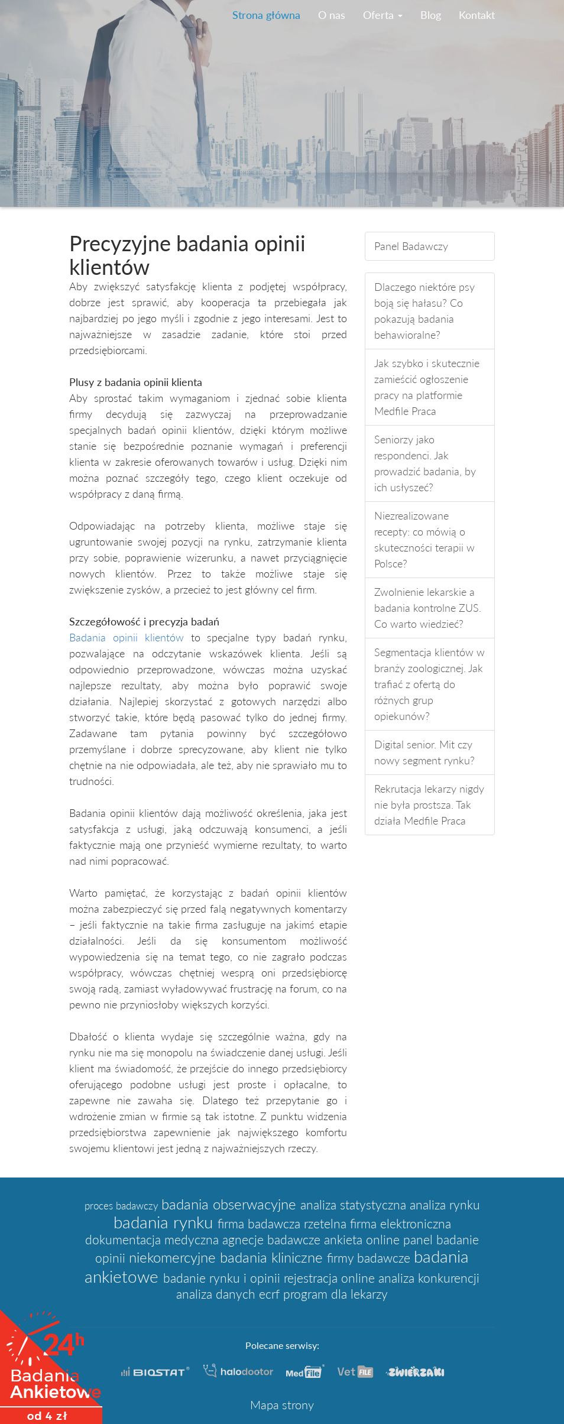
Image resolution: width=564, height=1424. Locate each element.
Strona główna (266, 14)
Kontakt (477, 14)
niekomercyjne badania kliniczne (228, 1257)
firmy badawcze (370, 1258)
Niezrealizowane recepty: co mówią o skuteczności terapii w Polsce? (424, 539)
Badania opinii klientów (126, 637)
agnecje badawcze (273, 1239)
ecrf (271, 1294)
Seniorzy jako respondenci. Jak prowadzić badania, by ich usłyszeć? (425, 463)
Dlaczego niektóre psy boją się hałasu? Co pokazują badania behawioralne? (424, 310)
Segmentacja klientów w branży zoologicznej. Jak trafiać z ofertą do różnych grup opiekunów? (429, 683)
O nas (331, 14)
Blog (430, 14)
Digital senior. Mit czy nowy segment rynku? (424, 752)
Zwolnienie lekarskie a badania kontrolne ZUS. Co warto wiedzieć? (427, 607)
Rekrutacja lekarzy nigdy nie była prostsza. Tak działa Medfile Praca (429, 804)
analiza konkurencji (428, 1278)
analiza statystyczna (355, 1205)
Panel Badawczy (411, 245)
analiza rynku (445, 1205)
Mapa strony (282, 1404)
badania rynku (166, 1222)
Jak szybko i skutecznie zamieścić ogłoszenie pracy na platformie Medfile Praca (426, 386)
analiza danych (217, 1294)
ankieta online (363, 1239)
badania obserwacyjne (230, 1203)
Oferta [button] (383, 14)
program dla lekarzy (335, 1294)
